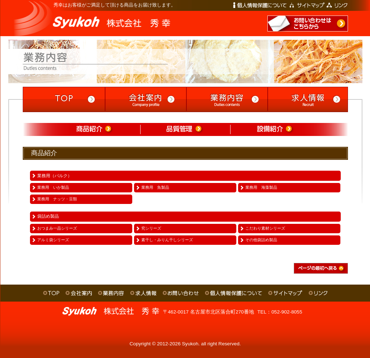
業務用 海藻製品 (261, 187)
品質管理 (185, 129)
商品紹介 (95, 129)
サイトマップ (307, 5)
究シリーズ (151, 228)
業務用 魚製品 (155, 187)
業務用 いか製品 (53, 187)
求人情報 (143, 293)
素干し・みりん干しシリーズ (167, 240)
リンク (337, 5)
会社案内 (78, 293)
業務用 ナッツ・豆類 (57, 199)
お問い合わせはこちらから (307, 23)
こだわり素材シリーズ (265, 228)
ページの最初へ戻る (321, 268)
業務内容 (111, 293)
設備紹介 (275, 129)
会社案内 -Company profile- (144, 99)
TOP (63, 99)
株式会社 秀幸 (81, 18)
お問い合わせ (180, 293)
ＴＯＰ (51, 293)
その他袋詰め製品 (261, 240)
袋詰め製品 (48, 216)
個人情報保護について (260, 5)
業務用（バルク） (54, 175)
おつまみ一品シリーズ (57, 228)
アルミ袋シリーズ (53, 240)
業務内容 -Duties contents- (226, 99)
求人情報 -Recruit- (307, 99)
